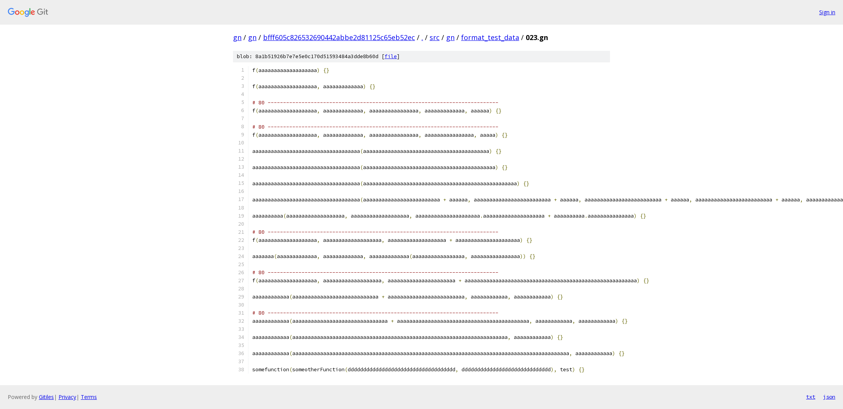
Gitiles (46, 397)
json (829, 396)
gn (237, 37)
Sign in (827, 12)
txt (810, 396)
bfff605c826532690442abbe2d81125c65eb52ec (339, 37)
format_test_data (490, 37)
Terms (89, 397)
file (391, 56)
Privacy (67, 397)
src (435, 37)
